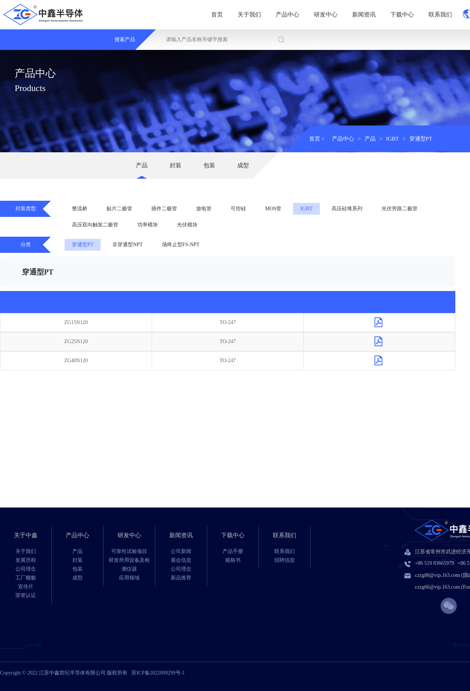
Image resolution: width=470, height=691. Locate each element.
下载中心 (402, 14)
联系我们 (440, 14)
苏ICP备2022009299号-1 (158, 673)
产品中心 (287, 14)
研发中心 (325, 14)
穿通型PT (421, 139)
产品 (370, 139)
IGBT (392, 139)
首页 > (317, 139)
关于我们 (249, 14)
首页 (217, 14)
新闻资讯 (364, 14)
